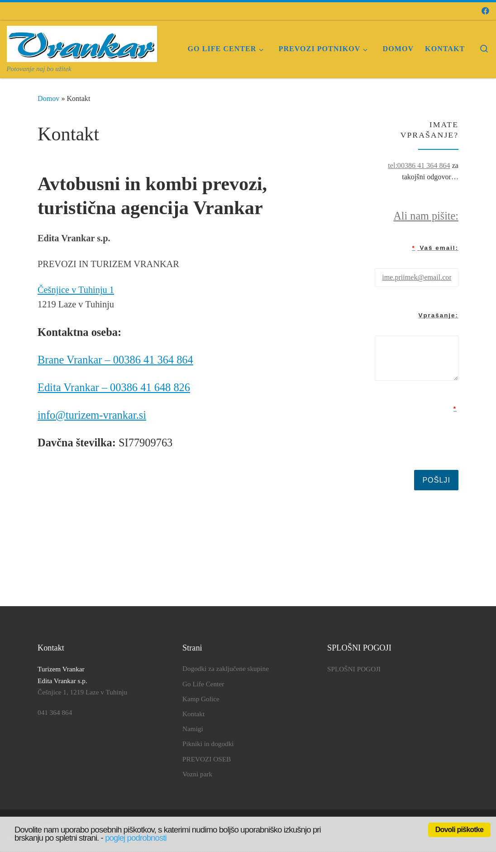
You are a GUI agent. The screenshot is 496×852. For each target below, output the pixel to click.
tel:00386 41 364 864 (419, 165)
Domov (48, 98)
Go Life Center (203, 684)
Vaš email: (435, 247)
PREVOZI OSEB (206, 759)
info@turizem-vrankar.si (92, 415)
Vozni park (197, 774)
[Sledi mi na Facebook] (485, 11)
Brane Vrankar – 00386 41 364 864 (115, 360)
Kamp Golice (200, 699)
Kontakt (193, 714)
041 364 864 (55, 712)
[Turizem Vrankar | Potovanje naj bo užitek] (82, 42)
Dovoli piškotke (459, 829)
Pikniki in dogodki (208, 743)
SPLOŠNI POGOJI (354, 669)
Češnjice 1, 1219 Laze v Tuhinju (82, 692)
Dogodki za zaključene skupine (225, 668)
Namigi (192, 728)
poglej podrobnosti (136, 837)
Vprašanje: (438, 315)
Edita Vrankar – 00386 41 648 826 (114, 387)
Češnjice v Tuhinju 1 (76, 290)
